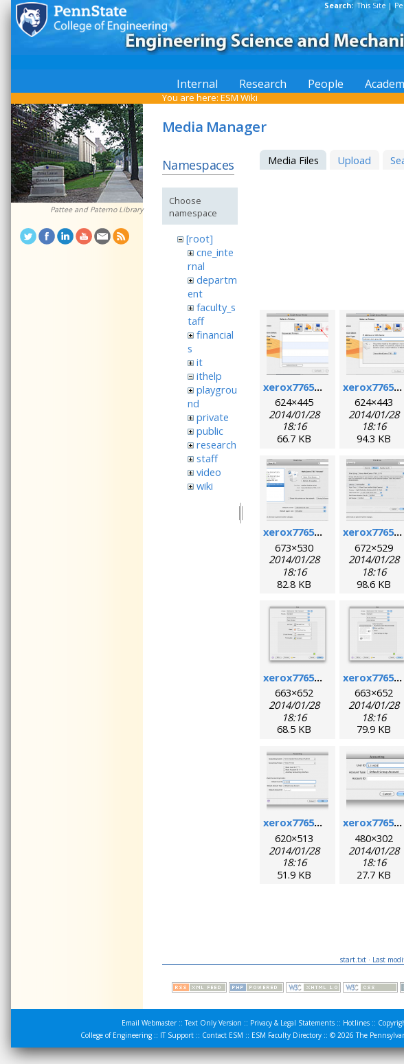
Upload (354, 160)
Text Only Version (213, 1023)
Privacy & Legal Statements (292, 1023)
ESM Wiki (239, 97)
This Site (371, 5)
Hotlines (356, 1023)
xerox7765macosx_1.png (324, 387)
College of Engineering (116, 1035)
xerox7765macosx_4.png (324, 532)
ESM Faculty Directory (286, 1035)
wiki (205, 486)
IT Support (177, 1035)
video (209, 472)
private (213, 417)
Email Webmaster (149, 1023)
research (216, 444)
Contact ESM (222, 1035)
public (210, 431)
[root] (199, 238)
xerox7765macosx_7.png (324, 677)
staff (207, 458)
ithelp (209, 376)
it (200, 362)
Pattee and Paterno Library (96, 209)
